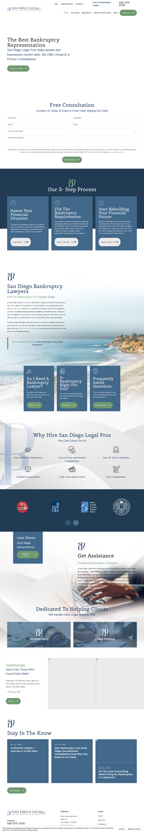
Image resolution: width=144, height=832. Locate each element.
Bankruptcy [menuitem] (86, 13)
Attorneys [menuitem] (75, 13)
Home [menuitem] (66, 13)
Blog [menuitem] (115, 13)
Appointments (67, 4)
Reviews (79, 4)
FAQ (56, 4)
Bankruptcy (102, 824)
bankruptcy (17, 308)
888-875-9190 (125, 3)
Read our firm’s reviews (27, 328)
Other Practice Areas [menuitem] (102, 13)
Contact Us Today (18, 68)
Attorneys (101, 820)
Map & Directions (67, 825)
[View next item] (76, 523)
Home (100, 816)
